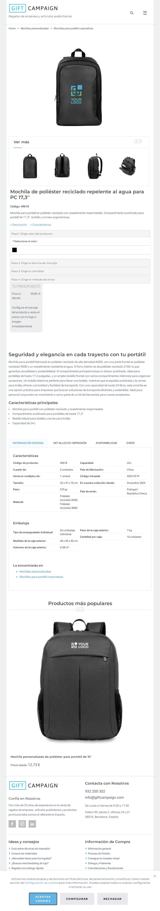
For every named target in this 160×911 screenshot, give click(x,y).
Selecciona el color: (25, 241)
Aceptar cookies (43, 898)
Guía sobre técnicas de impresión (30, 848)
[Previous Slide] (136, 141)
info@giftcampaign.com (104, 797)
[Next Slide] (140, 141)
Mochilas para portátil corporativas (73, 28)
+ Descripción (18, 224)
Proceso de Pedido (99, 853)
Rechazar (112, 898)
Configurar (77, 898)
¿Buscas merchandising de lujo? (30, 863)
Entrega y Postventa (99, 863)
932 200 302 (95, 791)
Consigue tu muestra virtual (103, 858)
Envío (131, 443)
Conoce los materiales (24, 853)
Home (12, 28)
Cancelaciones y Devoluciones (105, 868)
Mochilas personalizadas (35, 28)
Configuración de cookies (41, 882)
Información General (28, 443)
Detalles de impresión (70, 443)
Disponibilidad (106, 443)
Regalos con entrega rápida (27, 868)
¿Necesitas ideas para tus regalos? (31, 858)
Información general (99, 848)
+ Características (40, 224)
